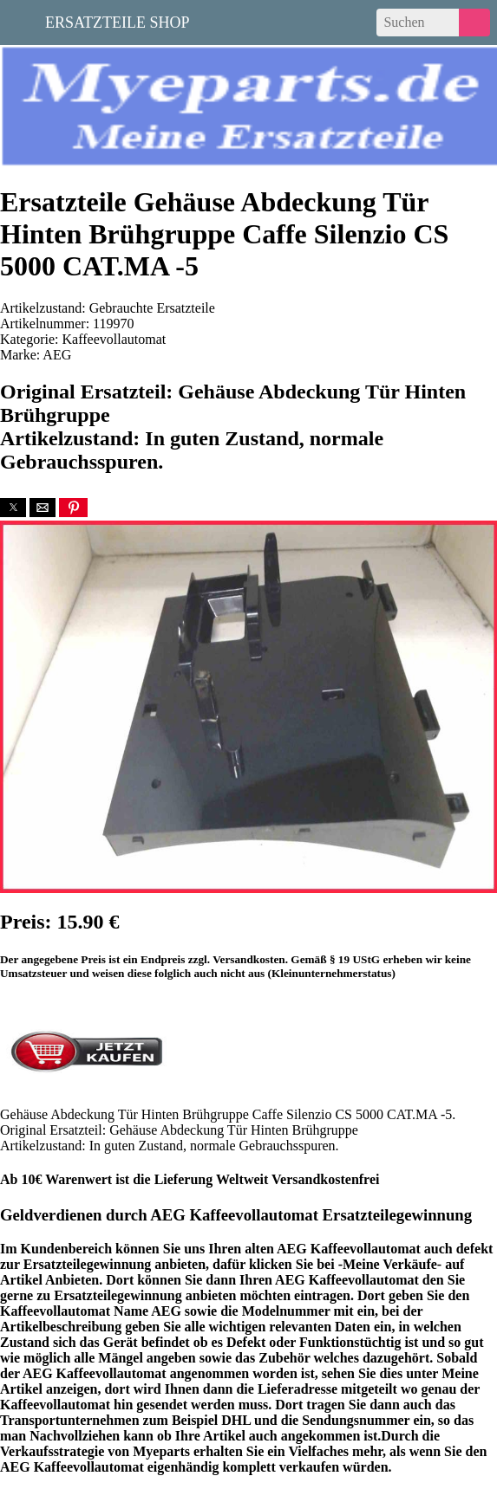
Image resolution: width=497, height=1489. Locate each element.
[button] (13, 507)
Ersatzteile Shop (117, 21)
